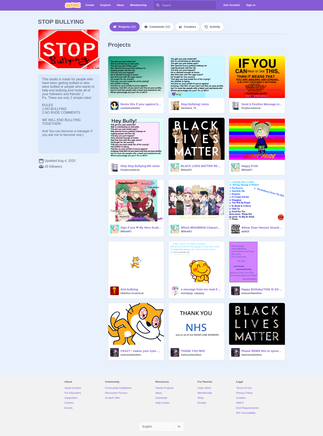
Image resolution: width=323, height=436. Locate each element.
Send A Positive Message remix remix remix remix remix (261, 104)
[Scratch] (72, 5)
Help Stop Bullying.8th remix (140, 166)
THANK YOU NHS (193, 351)
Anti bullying (129, 289)
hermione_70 (188, 108)
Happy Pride (249, 166)
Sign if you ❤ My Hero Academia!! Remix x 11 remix (141, 227)
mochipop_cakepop (192, 293)
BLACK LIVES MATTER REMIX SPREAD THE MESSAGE (201, 166)
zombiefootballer (130, 108)
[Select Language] (161, 426)
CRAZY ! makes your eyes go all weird (141, 351)
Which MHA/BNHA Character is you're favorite (201, 227)
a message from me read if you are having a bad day (201, 289)
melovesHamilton (251, 293)
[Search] (158, 5)
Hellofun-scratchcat (132, 293)
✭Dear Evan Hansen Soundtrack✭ (261, 227)
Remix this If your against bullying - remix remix (141, 104)
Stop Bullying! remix (195, 104)
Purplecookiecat (251, 108)
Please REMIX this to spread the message (261, 351)
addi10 (245, 231)
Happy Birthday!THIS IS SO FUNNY (261, 289)
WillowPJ (186, 169)
